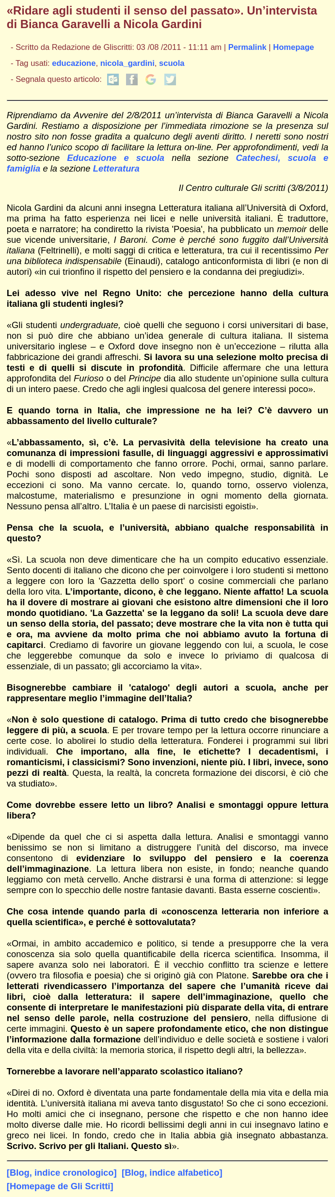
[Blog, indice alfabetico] (172, 1172)
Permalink (247, 47)
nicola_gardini (127, 63)
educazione (74, 63)
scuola (171, 63)
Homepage (293, 47)
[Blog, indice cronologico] (62, 1172)
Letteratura (116, 168)
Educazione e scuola (115, 158)
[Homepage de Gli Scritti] (60, 1186)
